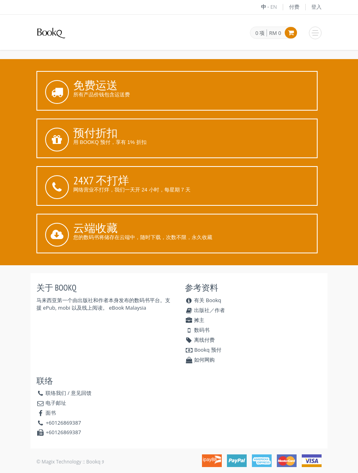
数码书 (197, 329)
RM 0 (275, 32)
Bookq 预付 (203, 349)
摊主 (194, 320)
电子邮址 (56, 402)
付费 (294, 6)
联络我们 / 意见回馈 (68, 392)
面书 (51, 412)
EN (273, 6)
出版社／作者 (205, 310)
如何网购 (200, 359)
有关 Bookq (203, 300)
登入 (316, 6)
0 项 (260, 33)
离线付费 (200, 339)
